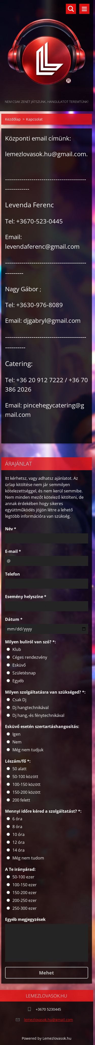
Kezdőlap (13, 119)
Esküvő (19, 665)
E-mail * (13, 551)
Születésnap (24, 673)
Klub (16, 649)
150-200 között (26, 792)
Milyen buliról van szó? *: (30, 642)
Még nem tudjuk (27, 750)
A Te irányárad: (20, 869)
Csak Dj (19, 699)
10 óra (18, 834)
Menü (84, 9)
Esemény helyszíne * (25, 596)
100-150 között (26, 784)
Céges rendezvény (29, 657)
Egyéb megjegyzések (25, 919)
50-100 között (25, 776)
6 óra (17, 819)
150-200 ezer (24, 892)
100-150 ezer (24, 885)
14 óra (18, 850)
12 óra (18, 842)
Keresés (71, 9)
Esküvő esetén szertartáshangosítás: (42, 726)
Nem (17, 742)
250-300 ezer (24, 908)
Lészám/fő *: (18, 761)
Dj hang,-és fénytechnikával (38, 715)
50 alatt (19, 768)
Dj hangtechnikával (30, 707)
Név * (10, 529)
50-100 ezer (23, 877)
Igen (16, 734)
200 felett (21, 800)
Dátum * (14, 619)
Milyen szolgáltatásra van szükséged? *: (45, 692)
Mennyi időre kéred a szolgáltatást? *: (43, 811)
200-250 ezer (24, 900)
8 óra (17, 826)
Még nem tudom (28, 858)
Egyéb (18, 681)
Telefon (12, 574)
